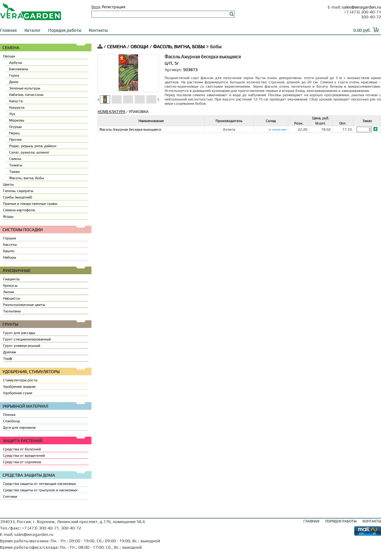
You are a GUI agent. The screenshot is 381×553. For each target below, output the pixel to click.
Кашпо (8, 251)
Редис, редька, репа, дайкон (32, 146)
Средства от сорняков (22, 462)
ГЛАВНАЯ (311, 521)
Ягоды (8, 216)
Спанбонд (11, 421)
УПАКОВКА (138, 111)
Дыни (13, 82)
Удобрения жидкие (19, 386)
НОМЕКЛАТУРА (111, 111)
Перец (14, 133)
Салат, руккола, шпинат (29, 152)
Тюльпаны (12, 311)
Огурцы (15, 127)
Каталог (32, 30)
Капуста (16, 101)
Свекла (15, 159)
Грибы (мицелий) (17, 197)
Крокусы (10, 285)
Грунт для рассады (19, 333)
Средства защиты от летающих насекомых (39, 484)
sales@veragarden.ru (361, 7)
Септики (10, 496)
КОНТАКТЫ (371, 521)
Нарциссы (11, 298)
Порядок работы (64, 30)
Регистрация (113, 7)
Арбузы (15, 62)
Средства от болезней (22, 449)
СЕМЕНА (116, 46)
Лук (12, 114)
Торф (7, 358)
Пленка (9, 415)
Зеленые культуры (24, 88)
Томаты (15, 165)
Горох (14, 75)
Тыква (14, 171)
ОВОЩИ (139, 46)
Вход (95, 7)
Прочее (15, 139)
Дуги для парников (19, 427)
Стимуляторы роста (20, 380)
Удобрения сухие (17, 393)
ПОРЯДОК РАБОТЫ (340, 521)
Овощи (9, 56)
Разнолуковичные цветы (24, 305)
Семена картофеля (19, 210)
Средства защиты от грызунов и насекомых (40, 490)
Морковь (16, 120)
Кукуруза (16, 107)
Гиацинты (11, 279)
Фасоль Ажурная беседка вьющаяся (130, 129)
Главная (8, 30)
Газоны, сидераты (18, 191)
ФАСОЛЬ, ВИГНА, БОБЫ (179, 46)
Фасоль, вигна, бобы (26, 178)
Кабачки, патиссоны (26, 95)
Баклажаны (18, 69)
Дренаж (9, 352)
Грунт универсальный (21, 346)
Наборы (9, 257)
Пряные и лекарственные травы (30, 204)
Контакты (98, 30)
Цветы (8, 184)
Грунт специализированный (27, 339)
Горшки (9, 238)
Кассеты (10, 244)
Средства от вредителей (24, 455)
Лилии (8, 292)
